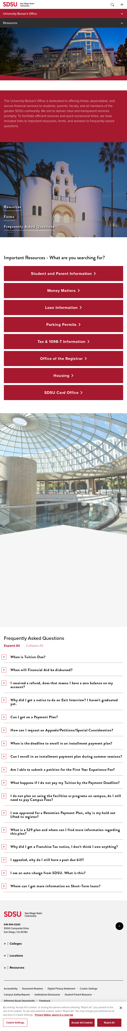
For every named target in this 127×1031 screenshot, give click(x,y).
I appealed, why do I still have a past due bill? (44, 860)
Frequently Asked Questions (29, 226)
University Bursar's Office (20, 13)
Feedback (44, 1000)
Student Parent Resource (78, 994)
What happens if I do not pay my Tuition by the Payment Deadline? (62, 782)
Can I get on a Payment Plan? (31, 717)
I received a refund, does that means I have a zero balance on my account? (58, 685)
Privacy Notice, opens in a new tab (54, 1019)
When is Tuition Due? (25, 657)
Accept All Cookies (82, 1026)
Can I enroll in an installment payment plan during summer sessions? (63, 756)
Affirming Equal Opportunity (19, 1000)
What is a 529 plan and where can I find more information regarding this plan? (62, 831)
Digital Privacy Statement (61, 988)
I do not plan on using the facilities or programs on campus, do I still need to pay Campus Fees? (62, 797)
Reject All (109, 1026)
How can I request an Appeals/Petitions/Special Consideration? (58, 730)
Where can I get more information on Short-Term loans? (52, 886)
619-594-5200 (12, 924)
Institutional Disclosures (47, 994)
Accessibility (10, 988)
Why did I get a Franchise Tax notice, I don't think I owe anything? (61, 846)
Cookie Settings (88, 988)
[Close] (121, 1011)
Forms (9, 217)
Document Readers (32, 988)
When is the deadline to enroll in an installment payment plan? (58, 743)
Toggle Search (112, 4)
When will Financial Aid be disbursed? (38, 670)
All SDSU (122, 4)
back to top (119, 926)
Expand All (12, 646)
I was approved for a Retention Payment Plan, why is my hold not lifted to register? (60, 814)
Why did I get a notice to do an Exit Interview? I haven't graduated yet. (61, 702)
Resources (10, 23)
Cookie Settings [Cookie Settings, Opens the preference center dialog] (15, 1026)
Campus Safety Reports (17, 994)
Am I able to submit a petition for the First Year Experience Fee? (59, 769)
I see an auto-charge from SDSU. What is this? (45, 873)
